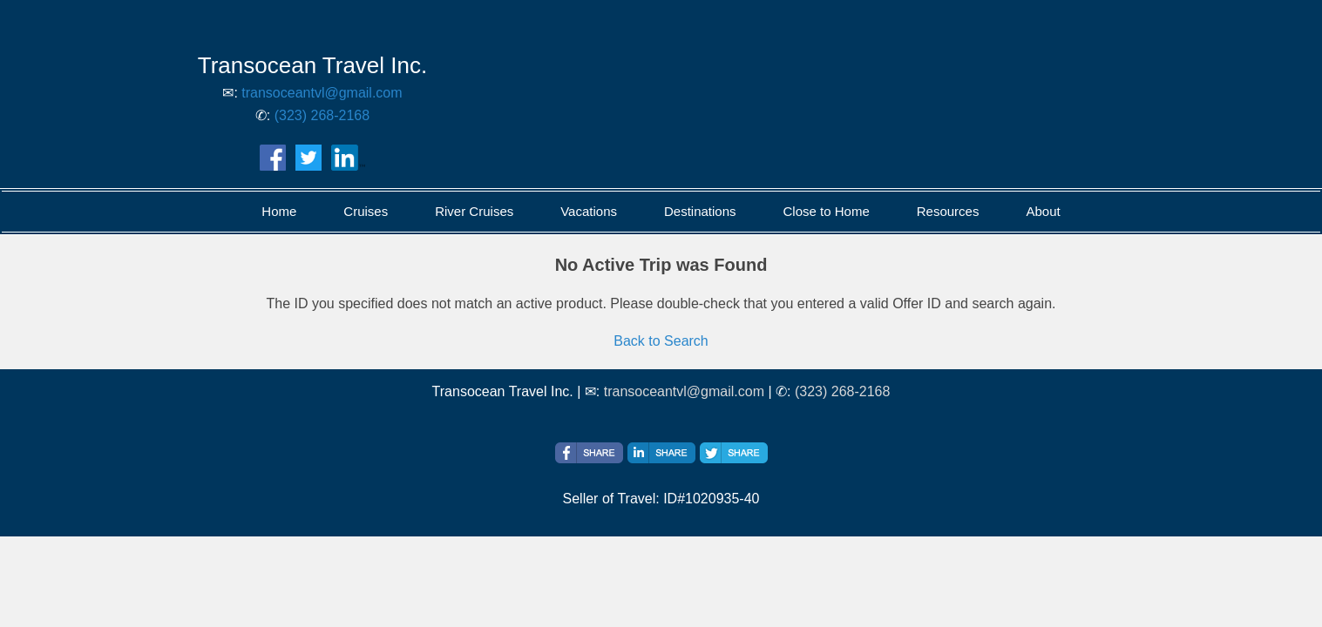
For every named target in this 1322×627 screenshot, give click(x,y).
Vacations (588, 211)
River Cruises (474, 211)
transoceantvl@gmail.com (321, 92)
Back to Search (661, 341)
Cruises (365, 211)
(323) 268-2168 (322, 115)
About (1043, 211)
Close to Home (826, 211)
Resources (948, 211)
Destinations (700, 211)
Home (278, 211)
